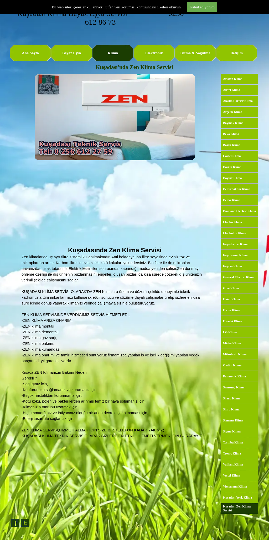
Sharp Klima (231, 398)
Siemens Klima (233, 420)
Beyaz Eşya (71, 53)
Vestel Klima (231, 475)
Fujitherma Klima (235, 255)
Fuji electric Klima (236, 244)
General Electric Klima (238, 277)
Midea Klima (232, 343)
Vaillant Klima (233, 464)
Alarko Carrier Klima (238, 101)
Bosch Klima (231, 145)
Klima (113, 53)
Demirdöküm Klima (236, 189)
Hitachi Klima (232, 321)
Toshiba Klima (233, 442)
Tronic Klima (232, 453)
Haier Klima (231, 299)
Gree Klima (231, 288)
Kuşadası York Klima (237, 497)
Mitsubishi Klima (235, 354)
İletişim (236, 53)
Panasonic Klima (234, 376)
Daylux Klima (232, 178)
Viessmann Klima (235, 486)
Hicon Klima (231, 310)
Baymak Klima (233, 123)
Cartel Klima (232, 156)
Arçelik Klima (232, 112)
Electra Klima (232, 222)
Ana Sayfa (30, 53)
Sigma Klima (232, 431)
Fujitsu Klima (232, 266)
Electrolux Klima (234, 233)
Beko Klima (231, 134)
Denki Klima (231, 200)
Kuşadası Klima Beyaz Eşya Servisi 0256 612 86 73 (101, 17)
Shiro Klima (231, 409)
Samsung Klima (234, 387)
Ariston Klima (232, 79)
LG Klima (230, 332)
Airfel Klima (231, 90)
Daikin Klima (232, 167)
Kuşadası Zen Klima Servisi (237, 508)
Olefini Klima (232, 365)
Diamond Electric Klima (239, 211)
